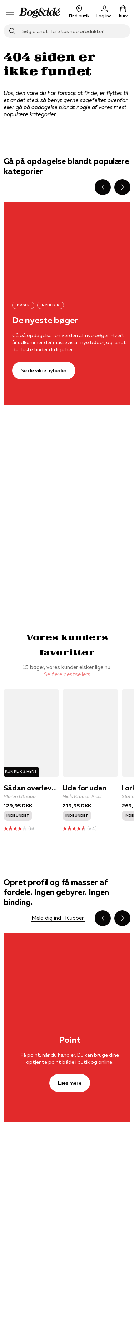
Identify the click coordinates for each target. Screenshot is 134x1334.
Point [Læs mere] (70, 1040)
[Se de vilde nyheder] (43, 370)
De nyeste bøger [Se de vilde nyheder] (45, 320)
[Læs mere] (69, 1083)
